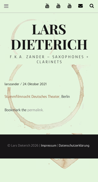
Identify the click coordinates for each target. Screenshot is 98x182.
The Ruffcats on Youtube (45, 6)
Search (90, 6)
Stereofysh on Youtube (56, 6)
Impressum (48, 145)
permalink (35, 110)
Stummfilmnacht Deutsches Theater (32, 96)
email (79, 6)
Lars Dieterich (49, 36)
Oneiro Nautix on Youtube (68, 6)
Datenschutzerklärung (74, 145)
